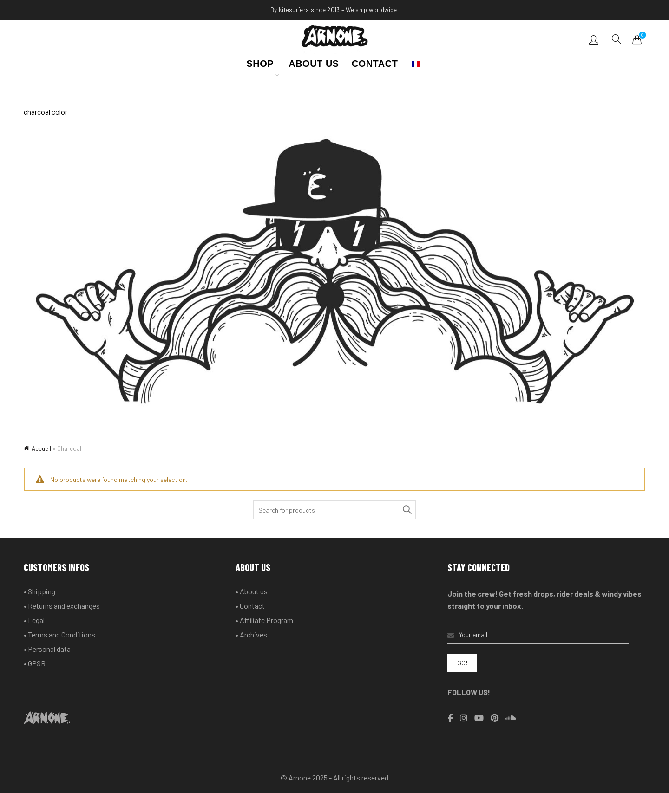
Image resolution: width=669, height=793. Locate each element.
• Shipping (39, 591)
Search (406, 509)
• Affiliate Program (264, 620)
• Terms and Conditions (59, 634)
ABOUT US (314, 66)
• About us (252, 591)
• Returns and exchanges (62, 605)
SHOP (260, 66)
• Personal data (47, 648)
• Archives (251, 634)
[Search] (616, 39)
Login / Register (595, 39)
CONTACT (375, 66)
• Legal (34, 620)
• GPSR (35, 663)
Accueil (41, 448)
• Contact (250, 605)
